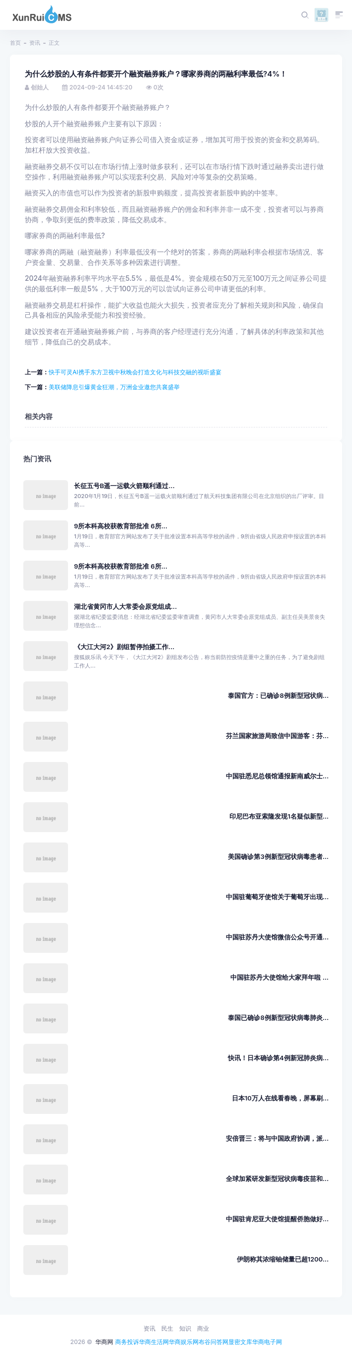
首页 (15, 42)
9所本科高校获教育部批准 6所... (120, 526)
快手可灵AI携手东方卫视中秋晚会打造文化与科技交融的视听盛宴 (135, 372)
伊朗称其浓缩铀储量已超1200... (283, 1259)
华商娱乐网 (184, 1342)
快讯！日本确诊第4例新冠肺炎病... (278, 1058)
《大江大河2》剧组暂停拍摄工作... (124, 647)
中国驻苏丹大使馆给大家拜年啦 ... (279, 977)
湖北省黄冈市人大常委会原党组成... (125, 606)
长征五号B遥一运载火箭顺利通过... (124, 486)
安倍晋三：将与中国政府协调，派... (277, 1138)
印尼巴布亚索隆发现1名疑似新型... (279, 816)
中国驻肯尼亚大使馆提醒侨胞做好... (277, 1219)
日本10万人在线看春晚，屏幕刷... (280, 1098)
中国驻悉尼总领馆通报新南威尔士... (277, 776)
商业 (203, 1328)
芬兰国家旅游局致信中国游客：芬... (277, 736)
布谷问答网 (213, 1342)
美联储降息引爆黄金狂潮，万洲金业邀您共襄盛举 (114, 387)
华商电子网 (267, 1342)
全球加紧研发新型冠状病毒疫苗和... (277, 1178)
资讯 (34, 42)
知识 (185, 1328)
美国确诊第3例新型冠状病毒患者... (278, 856)
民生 (167, 1328)
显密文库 (240, 1342)
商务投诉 (127, 1342)
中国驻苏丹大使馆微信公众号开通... (277, 937)
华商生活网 (154, 1342)
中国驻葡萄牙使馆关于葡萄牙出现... (277, 897)
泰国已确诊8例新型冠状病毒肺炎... (278, 1017)
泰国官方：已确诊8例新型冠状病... (278, 695)
